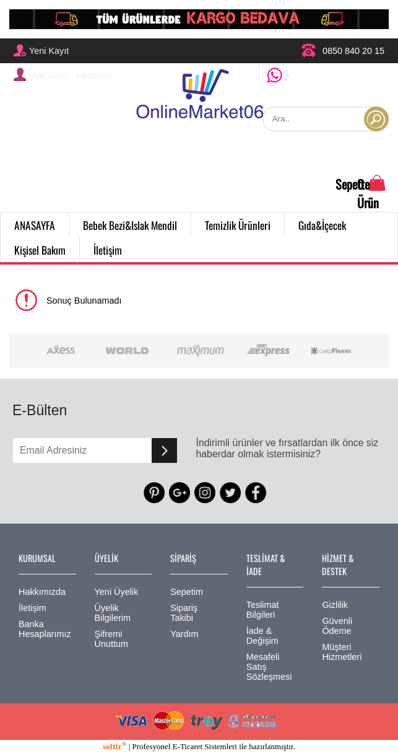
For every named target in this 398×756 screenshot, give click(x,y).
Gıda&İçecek (322, 225)
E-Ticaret (187, 746)
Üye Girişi (40, 74)
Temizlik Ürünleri (237, 225)
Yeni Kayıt (41, 50)
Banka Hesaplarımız (45, 629)
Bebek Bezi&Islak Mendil (130, 225)
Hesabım (94, 76)
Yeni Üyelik (117, 592)
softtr (114, 746)
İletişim (107, 250)
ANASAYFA (34, 225)
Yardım (184, 634)
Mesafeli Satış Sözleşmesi (269, 667)
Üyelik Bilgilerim (113, 613)
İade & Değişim (262, 636)
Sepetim (186, 592)
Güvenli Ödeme (337, 626)
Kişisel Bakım (40, 250)
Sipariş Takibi (183, 613)
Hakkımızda (42, 592)
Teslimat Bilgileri (262, 610)
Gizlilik (335, 605)
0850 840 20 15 (342, 50)
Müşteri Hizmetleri (341, 652)
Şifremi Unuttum (111, 639)
